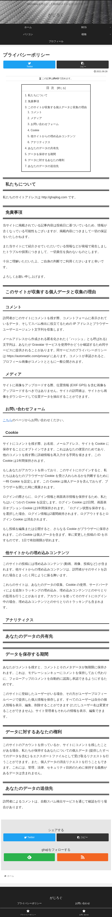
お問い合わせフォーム (45, 125)
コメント (36, 113)
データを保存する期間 (42, 156)
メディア (36, 119)
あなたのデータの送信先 (43, 168)
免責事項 (33, 101)
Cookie (35, 131)
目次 (51, 88)
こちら (7, 422)
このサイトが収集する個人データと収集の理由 (57, 107)
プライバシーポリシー (29, 905)
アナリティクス (40, 143)
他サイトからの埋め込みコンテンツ (53, 137)
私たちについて (38, 95)
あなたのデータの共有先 (43, 150)
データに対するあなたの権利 (46, 162)
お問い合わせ (82, 905)
